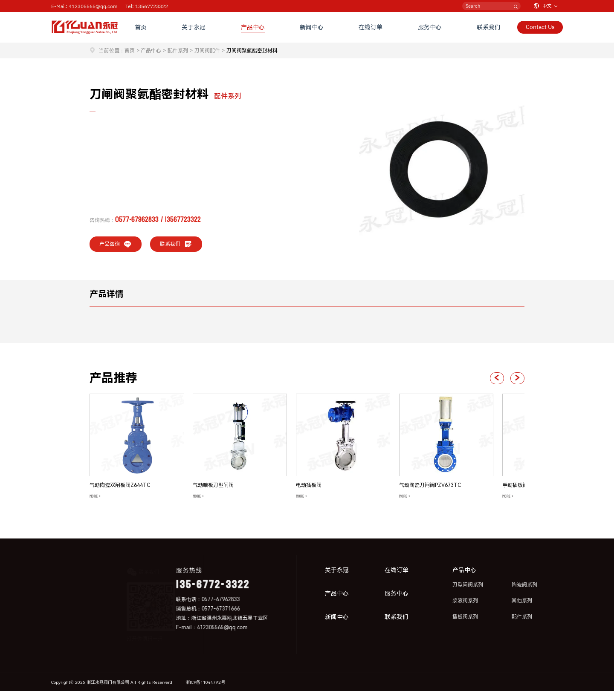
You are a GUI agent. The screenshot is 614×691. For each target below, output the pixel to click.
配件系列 (178, 51)
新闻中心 (312, 27)
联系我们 (489, 27)
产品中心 (253, 27)
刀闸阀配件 (207, 51)
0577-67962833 (137, 220)
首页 (141, 27)
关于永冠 (194, 27)
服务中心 (430, 27)
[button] (497, 378)
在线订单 (371, 27)
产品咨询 (115, 244)
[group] (137, 447)
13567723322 (183, 220)
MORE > (95, 496)
